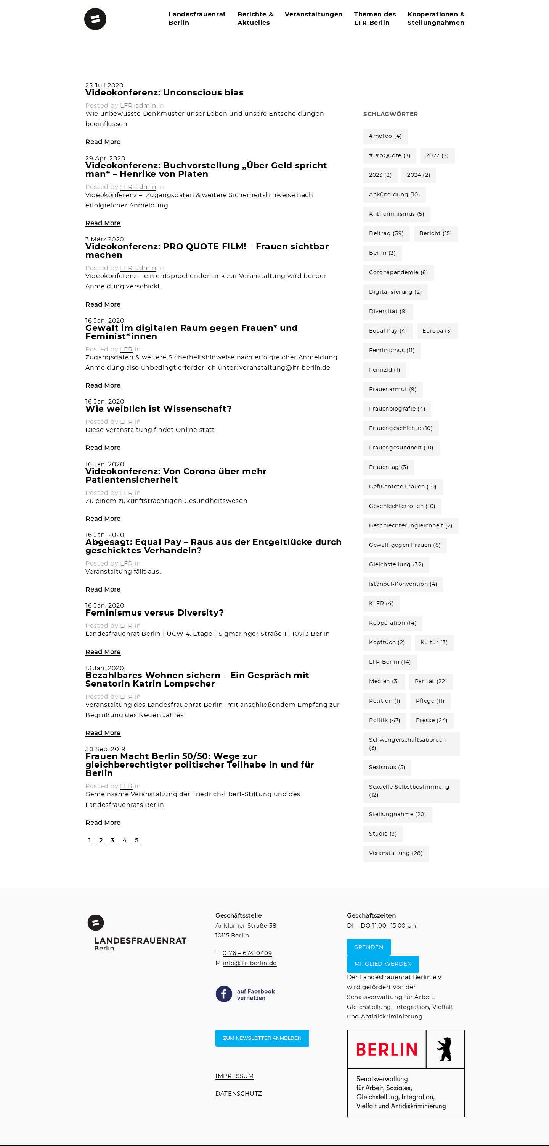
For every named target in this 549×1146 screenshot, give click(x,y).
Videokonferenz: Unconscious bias (164, 93)
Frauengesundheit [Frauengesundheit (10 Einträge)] (401, 448)
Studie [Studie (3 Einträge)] (383, 834)
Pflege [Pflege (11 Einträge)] (430, 701)
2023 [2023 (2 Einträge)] (380, 175)
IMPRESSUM (234, 1076)
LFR (126, 349)
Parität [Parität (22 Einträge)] (431, 681)
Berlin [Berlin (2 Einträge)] (382, 253)
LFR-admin (138, 106)
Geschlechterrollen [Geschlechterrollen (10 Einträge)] (402, 506)
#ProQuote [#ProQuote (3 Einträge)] (390, 155)
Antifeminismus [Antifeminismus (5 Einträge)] (397, 214)
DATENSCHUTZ (238, 1094)
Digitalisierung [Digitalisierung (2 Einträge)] (395, 292)
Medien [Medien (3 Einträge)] (384, 681)
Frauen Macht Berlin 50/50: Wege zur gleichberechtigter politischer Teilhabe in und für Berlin (199, 764)
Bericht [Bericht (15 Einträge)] (436, 233)
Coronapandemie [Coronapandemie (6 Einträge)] (399, 272)
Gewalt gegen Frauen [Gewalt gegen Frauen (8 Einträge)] (405, 545)
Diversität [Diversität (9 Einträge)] (388, 311)
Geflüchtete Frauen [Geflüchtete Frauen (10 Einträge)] (403, 487)
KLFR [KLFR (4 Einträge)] (381, 603)
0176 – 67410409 (247, 953)
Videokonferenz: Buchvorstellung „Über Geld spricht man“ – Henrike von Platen (206, 170)
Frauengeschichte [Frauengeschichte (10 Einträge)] (401, 428)
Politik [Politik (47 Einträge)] (385, 720)
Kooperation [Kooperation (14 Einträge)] (393, 623)
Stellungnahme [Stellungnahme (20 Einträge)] (398, 814)
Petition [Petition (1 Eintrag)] (385, 701)
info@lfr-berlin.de (250, 963)
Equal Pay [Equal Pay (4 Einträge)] (388, 331)
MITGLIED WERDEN (383, 964)
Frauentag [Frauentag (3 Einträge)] (388, 467)
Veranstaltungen (314, 14)
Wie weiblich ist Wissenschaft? (158, 409)
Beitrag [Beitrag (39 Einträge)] (386, 233)
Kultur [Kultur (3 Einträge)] (434, 642)
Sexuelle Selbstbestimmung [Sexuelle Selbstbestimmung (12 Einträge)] (409, 791)
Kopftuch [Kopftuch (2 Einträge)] (387, 642)
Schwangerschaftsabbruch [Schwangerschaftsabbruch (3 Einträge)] (407, 744)
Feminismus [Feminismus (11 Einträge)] (392, 350)
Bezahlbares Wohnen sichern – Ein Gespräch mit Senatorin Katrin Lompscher (197, 679)
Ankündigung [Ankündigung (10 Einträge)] (394, 194)
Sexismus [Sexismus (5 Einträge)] (387, 767)
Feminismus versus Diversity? (154, 613)
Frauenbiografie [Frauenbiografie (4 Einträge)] (397, 409)
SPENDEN (369, 947)
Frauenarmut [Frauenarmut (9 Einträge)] (393, 389)
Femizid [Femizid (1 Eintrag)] (384, 370)
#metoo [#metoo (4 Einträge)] (385, 136)
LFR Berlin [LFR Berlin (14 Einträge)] (390, 662)
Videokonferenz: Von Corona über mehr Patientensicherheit (175, 475)
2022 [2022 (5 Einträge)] (437, 155)
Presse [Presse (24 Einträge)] (432, 720)
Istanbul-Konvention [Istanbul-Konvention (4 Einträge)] (403, 584)
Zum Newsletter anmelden (262, 1038)
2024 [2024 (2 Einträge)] (418, 175)
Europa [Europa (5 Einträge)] (437, 331)
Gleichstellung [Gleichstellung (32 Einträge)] (396, 564)
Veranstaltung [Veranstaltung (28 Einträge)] (396, 853)
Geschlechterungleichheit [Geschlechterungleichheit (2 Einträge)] (411, 526)
